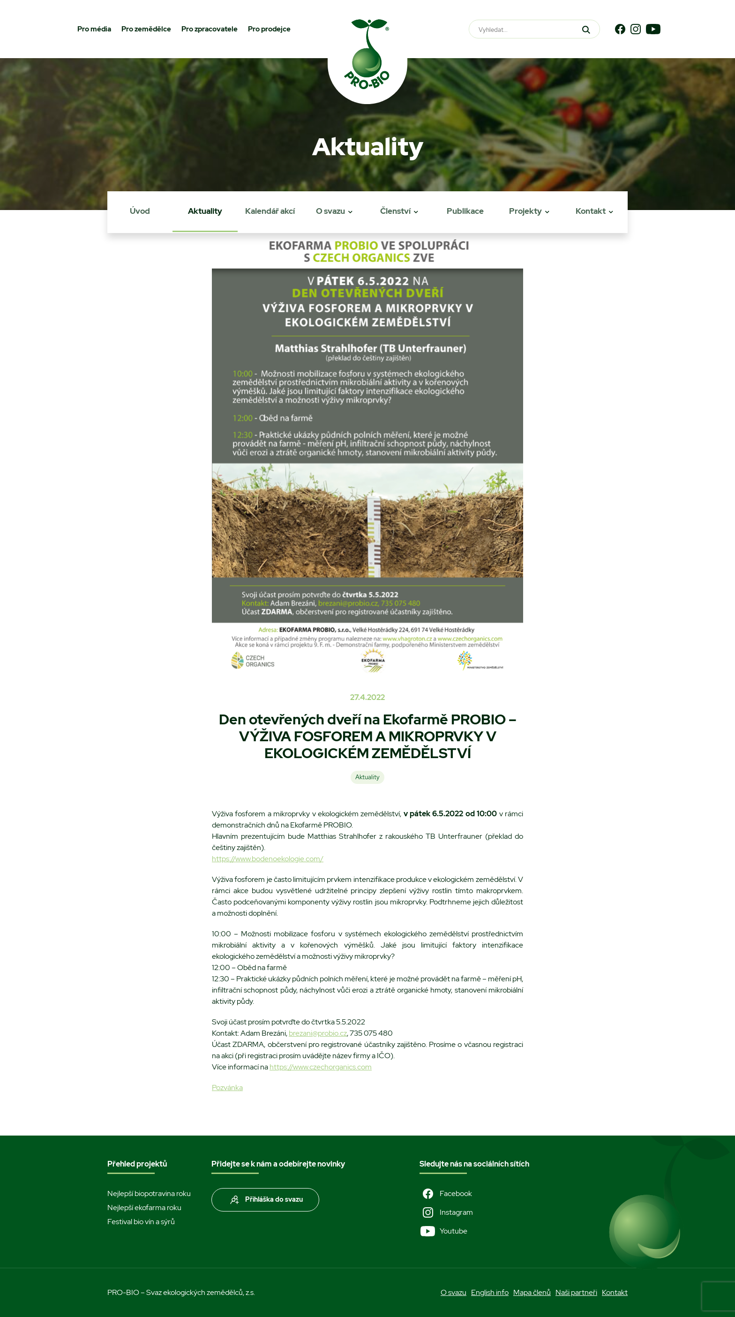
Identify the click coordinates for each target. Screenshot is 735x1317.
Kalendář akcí (270, 211)
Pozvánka (227, 1087)
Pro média (94, 29)
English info (490, 1292)
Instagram (446, 1212)
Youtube (443, 1231)
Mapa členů (532, 1292)
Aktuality (205, 211)
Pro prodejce (269, 29)
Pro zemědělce (146, 29)
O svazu (330, 211)
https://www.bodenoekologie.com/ (267, 859)
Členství (395, 211)
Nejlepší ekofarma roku (144, 1207)
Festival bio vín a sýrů (141, 1222)
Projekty (525, 211)
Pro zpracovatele (209, 29)
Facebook (446, 1194)
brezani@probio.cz (318, 1033)
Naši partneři (576, 1292)
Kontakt (591, 211)
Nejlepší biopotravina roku (149, 1193)
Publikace (465, 211)
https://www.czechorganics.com (321, 1067)
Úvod (140, 211)
